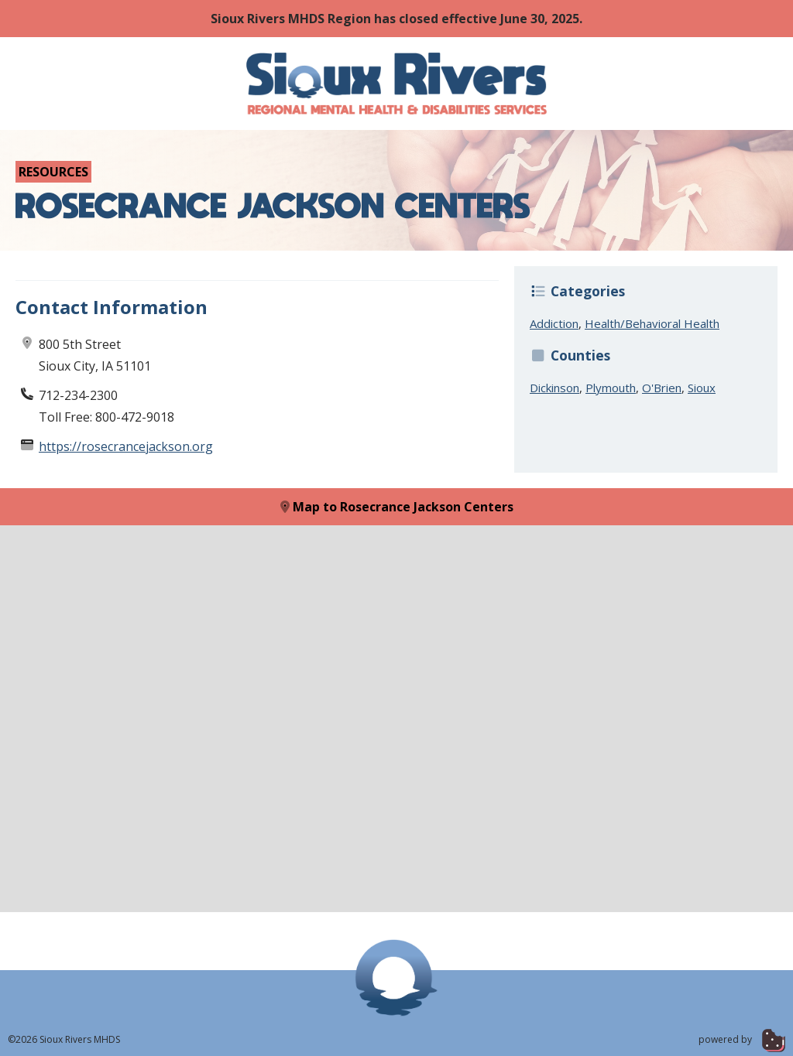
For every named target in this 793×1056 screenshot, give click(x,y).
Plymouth (610, 387)
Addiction (554, 323)
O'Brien (661, 387)
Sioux (702, 387)
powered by (742, 1039)
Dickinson (554, 387)
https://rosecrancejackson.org (126, 446)
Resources (53, 171)
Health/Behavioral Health (652, 323)
